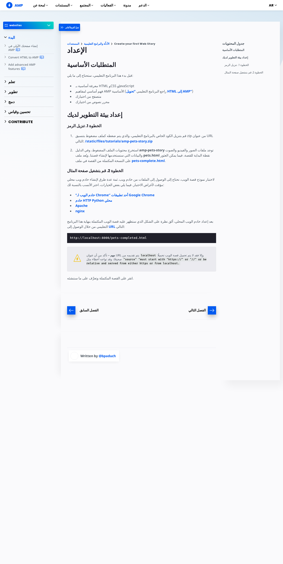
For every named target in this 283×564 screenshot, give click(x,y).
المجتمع (86, 5)
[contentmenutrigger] (249, 44)
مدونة (127, 5)
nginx (80, 211)
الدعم (144, 5)
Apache (81, 205)
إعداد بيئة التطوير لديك (235, 57)
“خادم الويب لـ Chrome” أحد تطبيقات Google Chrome (115, 195)
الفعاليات (108, 5)
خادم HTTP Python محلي (93, 200)
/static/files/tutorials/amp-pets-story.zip (118, 141)
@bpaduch (107, 356)
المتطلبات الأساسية (233, 50)
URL (112, 226)
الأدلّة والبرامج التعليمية (97, 44)
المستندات (63, 5)
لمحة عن (40, 5)
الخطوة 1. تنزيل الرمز (236, 65)
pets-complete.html (148, 160)
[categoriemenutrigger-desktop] (74, 27)
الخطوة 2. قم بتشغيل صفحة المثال (244, 72)
